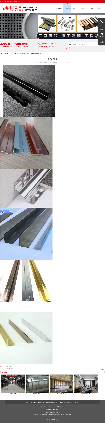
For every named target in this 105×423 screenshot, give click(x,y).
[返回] (102, 369)
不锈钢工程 (83, 8)
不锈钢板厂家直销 (37, 393)
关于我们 (90, 8)
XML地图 (76, 402)
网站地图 (69, 402)
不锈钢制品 (59, 8)
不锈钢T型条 (8, 366)
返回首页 (89, 1)
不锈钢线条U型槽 (9, 368)
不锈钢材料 (67, 8)
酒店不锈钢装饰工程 (61, 393)
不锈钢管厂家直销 (13, 393)
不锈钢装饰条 (28, 53)
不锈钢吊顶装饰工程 (85, 393)
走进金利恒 (33, 402)
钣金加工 (75, 8)
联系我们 (96, 1)
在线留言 (102, 1)
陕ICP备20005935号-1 (46, 407)
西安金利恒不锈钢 (55, 420)
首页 (12, 53)
